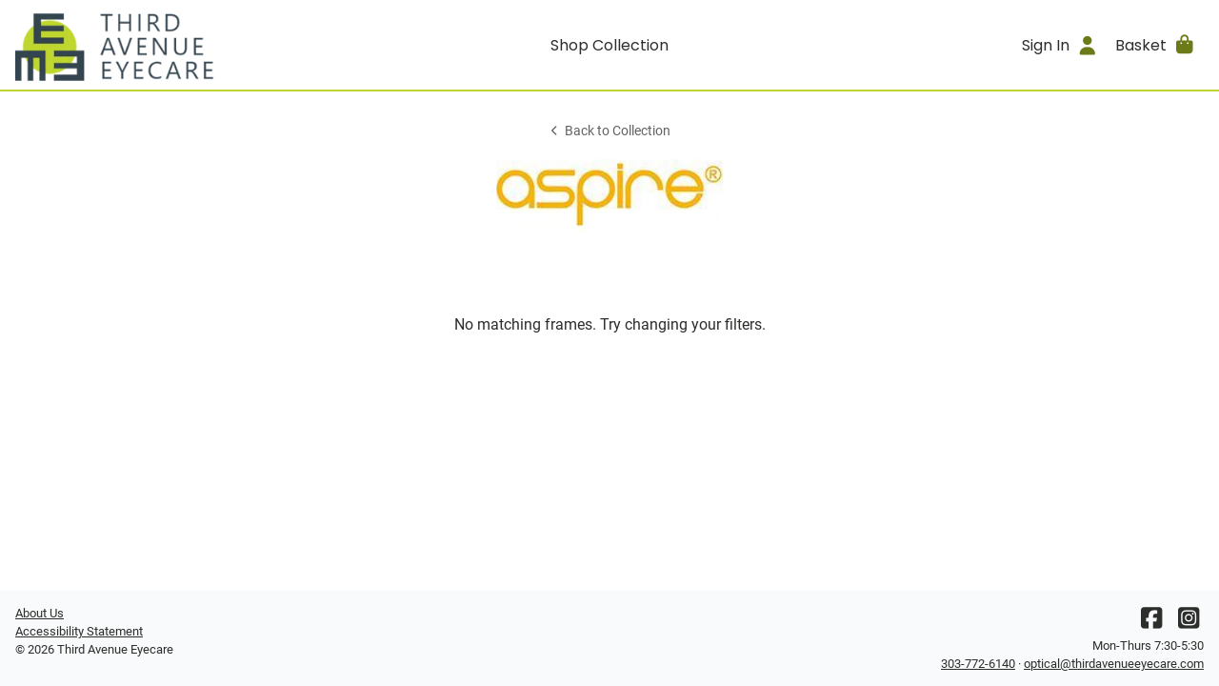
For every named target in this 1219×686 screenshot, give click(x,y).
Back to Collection (609, 131)
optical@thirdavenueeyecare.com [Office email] (1114, 663)
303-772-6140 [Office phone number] (978, 663)
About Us (39, 613)
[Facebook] (1151, 622)
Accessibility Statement (79, 631)
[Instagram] (1188, 622)
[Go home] (163, 45)
